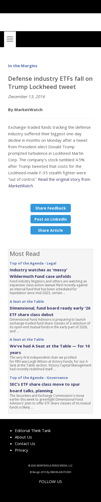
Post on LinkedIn (50, 219)
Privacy (21, 450)
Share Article (50, 230)
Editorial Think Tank (33, 430)
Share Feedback (50, 208)
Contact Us (25, 443)
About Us (23, 437)
